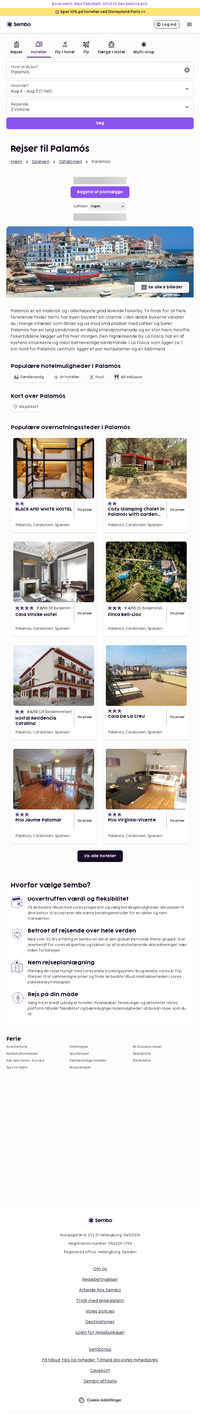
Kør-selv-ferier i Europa (25, 1061)
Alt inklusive (127, 377)
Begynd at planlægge (100, 192)
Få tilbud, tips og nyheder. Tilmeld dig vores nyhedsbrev (100, 1360)
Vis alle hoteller (100, 856)
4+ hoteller (66, 377)
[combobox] (96, 72)
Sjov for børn (17, 1068)
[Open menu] (189, 24)
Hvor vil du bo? (24, 67)
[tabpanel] (100, 95)
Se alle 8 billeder (162, 287)
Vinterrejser (78, 1047)
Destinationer (100, 1322)
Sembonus (100, 1349)
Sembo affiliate (100, 1381)
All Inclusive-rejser (147, 1047)
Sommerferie (16, 1047)
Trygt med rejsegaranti (100, 1300)
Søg (100, 123)
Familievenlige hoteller (87, 1061)
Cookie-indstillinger (100, 1400)
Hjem (16, 161)
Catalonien (70, 161)
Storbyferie (142, 1061)
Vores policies (100, 1311)
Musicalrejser (80, 1068)
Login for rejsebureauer (100, 1332)
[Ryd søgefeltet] (187, 70)
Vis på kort (25, 406)
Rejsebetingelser (100, 1279)
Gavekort (100, 1370)
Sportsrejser (79, 1054)
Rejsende (19, 104)
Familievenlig (29, 377)
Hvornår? (19, 85)
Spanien (40, 161)
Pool (96, 377)
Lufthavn (81, 206)
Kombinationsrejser (22, 1054)
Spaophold (142, 1054)
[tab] (16, 48)
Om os (100, 1269)
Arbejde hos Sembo (100, 1290)
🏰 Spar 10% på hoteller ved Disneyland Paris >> (100, 12)
